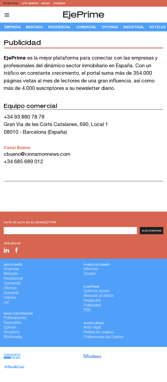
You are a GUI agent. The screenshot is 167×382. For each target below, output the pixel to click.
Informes (91, 269)
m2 (6, 303)
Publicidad (92, 306)
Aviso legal (92, 328)
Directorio (11, 332)
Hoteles (10, 298)
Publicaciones (15, 318)
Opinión (10, 328)
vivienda (59, 3)
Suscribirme (152, 230)
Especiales (12, 323)
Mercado (34, 27)
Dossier (90, 274)
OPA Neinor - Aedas (36, 3)
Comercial (86, 27)
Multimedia (13, 337)
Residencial (59, 27)
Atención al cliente (99, 296)
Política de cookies (99, 332)
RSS (87, 310)
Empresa (12, 27)
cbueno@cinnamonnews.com (37, 154)
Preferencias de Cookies (104, 337)
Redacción (92, 301)
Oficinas (110, 27)
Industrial (133, 27)
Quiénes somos (96, 291)
